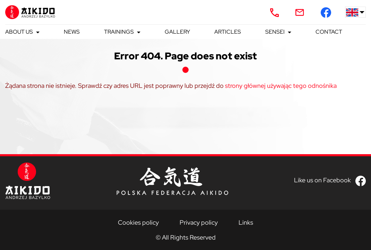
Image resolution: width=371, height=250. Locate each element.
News (72, 31)
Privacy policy (199, 222)
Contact (329, 31)
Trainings (119, 31)
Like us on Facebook (322, 180)
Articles (227, 31)
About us (19, 31)
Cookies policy (138, 222)
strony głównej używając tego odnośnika (281, 86)
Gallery (177, 31)
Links (246, 222)
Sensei (275, 31)
